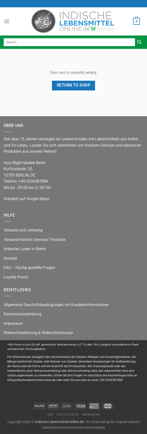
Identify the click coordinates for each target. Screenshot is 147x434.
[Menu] (7, 21)
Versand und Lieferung (23, 230)
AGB (50, 414)
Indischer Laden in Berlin (25, 249)
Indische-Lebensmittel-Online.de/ (60, 422)
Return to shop (73, 85)
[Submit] (139, 42)
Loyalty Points (16, 277)
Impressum (13, 323)
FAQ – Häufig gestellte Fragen (29, 267)
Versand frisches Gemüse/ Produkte (35, 239)
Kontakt (10, 258)
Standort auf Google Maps (26, 198)
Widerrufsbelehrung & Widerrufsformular (38, 332)
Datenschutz (68, 414)
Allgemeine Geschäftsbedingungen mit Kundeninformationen (56, 304)
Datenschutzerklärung (22, 314)
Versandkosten (121, 344)
